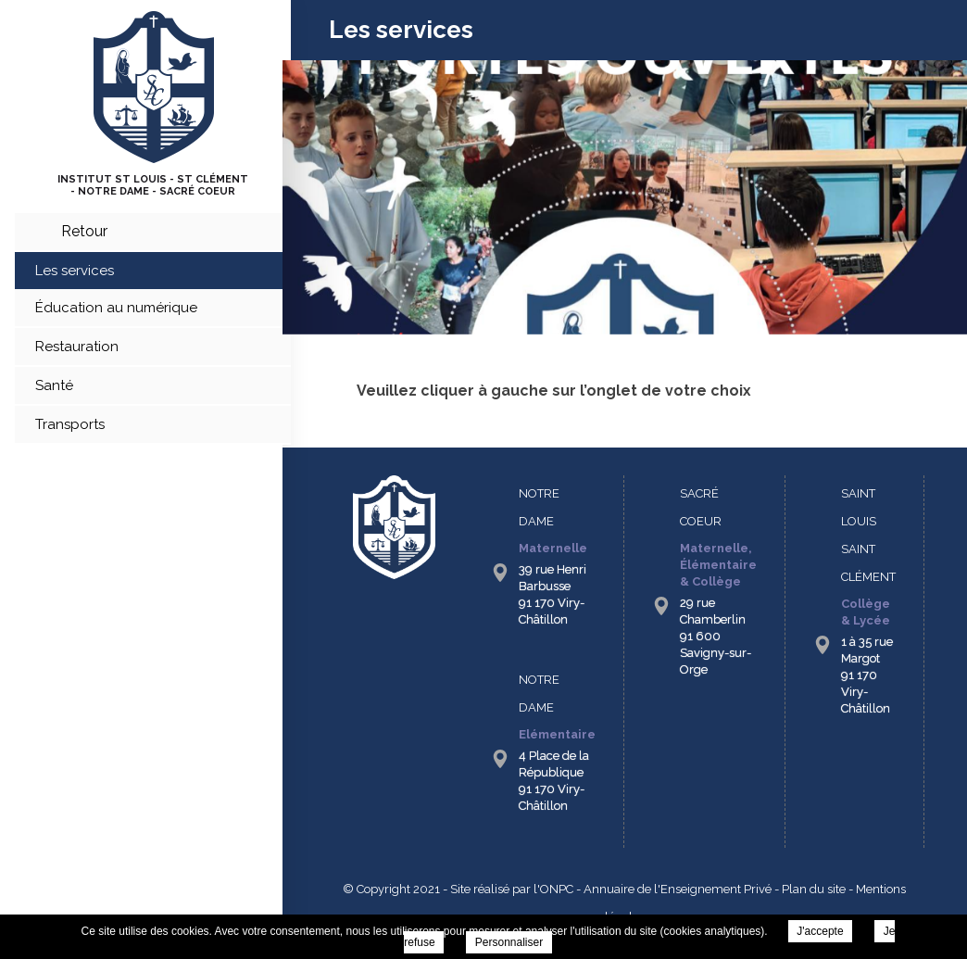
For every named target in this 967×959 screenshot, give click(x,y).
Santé (54, 385)
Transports (70, 424)
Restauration (77, 346)
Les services (74, 270)
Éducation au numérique (116, 307)
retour (84, 231)
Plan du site (814, 889)
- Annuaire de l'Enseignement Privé (672, 889)
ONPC (556, 889)
